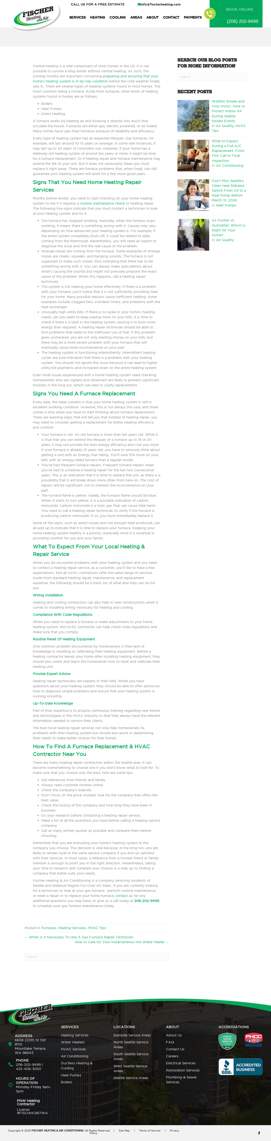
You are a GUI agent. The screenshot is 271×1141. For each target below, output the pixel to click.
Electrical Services (181, 1063)
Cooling (117, 17)
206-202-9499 (28, 1064)
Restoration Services (183, 1070)
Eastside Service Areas (132, 1035)
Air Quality (225, 126)
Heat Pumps (226, 205)
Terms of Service (149, 1130)
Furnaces (48, 928)
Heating (97, 17)
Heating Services (72, 928)
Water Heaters (73, 1042)
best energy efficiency (108, 445)
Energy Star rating (93, 455)
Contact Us (175, 1049)
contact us (124, 896)
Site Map (124, 1130)
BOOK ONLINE (239, 9)
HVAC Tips (96, 928)
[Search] (96, 956)
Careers (172, 1056)
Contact (171, 17)
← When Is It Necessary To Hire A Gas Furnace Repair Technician (78, 937)
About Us (174, 1035)
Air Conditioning (229, 165)
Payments (193, 17)
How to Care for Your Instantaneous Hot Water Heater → (122, 942)
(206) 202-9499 (242, 21)
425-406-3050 (28, 1069)
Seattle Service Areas (130, 1078)
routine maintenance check (102, 203)
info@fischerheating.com (161, 4)
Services (77, 17)
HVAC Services (73, 1049)
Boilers (66, 1082)
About (152, 17)
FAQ (170, 1042)
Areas (136, 17)
